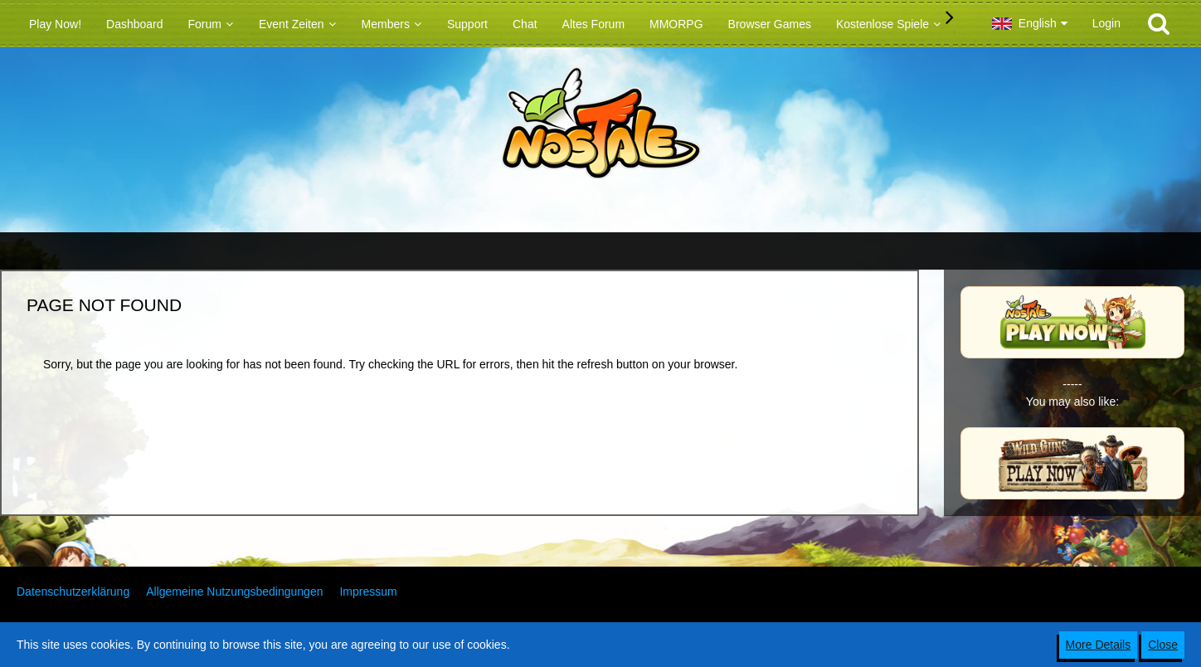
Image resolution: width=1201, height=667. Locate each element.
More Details (1098, 644)
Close (1163, 644)
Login (1106, 23)
